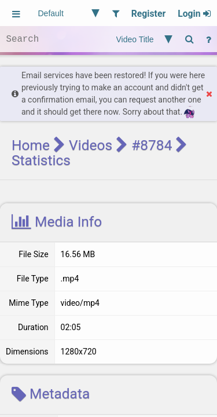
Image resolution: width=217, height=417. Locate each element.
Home (31, 145)
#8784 (151, 145)
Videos (90, 145)
